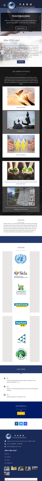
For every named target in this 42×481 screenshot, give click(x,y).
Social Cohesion (21, 176)
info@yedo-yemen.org (15, 446)
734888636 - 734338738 (16, 443)
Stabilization (21, 109)
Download (21, 413)
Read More (21, 61)
